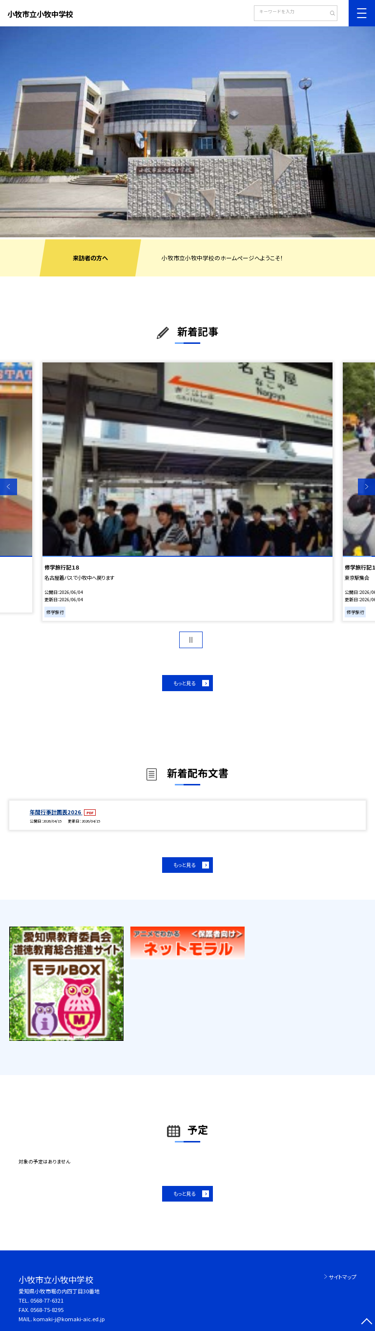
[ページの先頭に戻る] (366, 1322)
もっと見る (184, 683)
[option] (187, 131)
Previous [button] (8, 486)
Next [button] (366, 486)
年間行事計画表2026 (56, 812)
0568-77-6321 (46, 1300)
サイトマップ (342, 1277)
